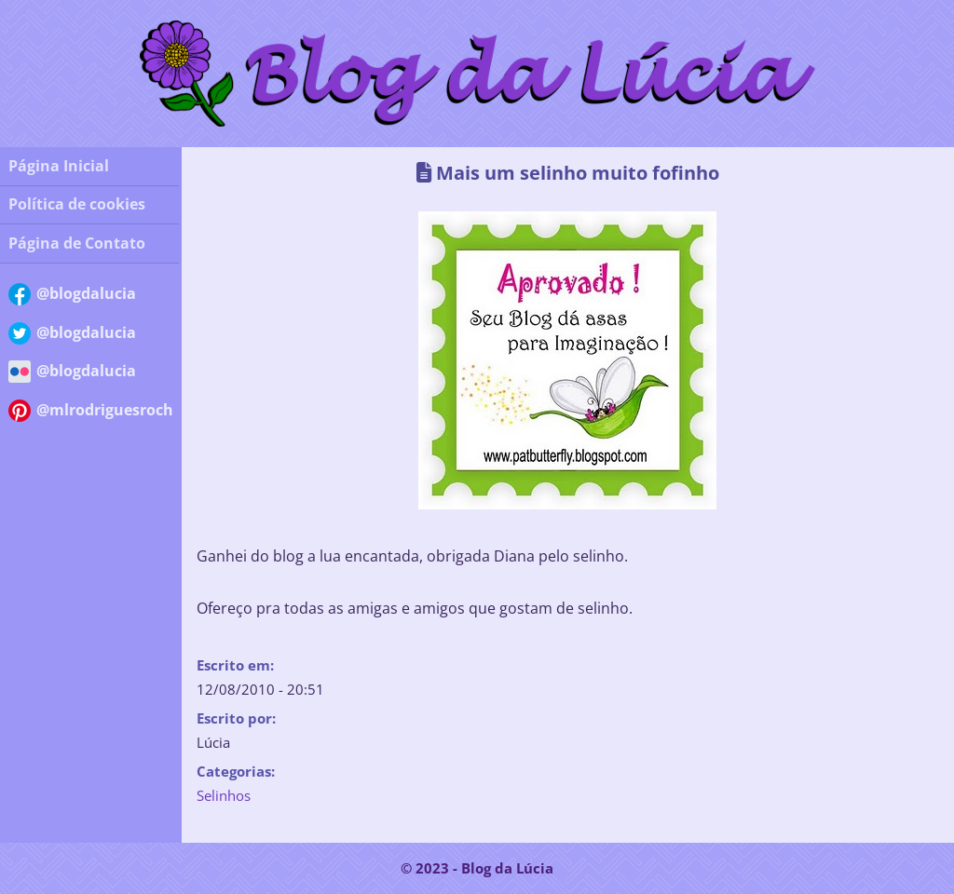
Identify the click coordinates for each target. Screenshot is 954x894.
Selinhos (224, 795)
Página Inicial (58, 166)
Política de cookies (76, 204)
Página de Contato (76, 243)
